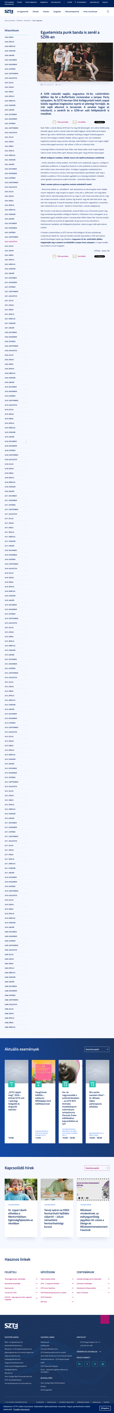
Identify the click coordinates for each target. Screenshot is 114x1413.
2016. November (11, 555)
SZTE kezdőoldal (9, 2)
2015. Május (9, 637)
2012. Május (9, 800)
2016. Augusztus (11, 568)
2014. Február (10, 705)
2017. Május (9, 528)
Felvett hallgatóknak (31, 2)
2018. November (11, 446)
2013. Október (10, 723)
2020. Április (9, 369)
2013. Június (9, 741)
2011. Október (10, 832)
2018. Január (9, 491)
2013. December (11, 714)
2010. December (11, 877)
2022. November (11, 228)
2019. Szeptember (11, 400)
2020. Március (10, 373)
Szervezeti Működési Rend (49, 1349)
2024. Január (9, 164)
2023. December (11, 169)
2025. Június (9, 87)
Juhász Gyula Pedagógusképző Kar (16, 1366)
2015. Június (9, 632)
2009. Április (9, 968)
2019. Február (10, 432)
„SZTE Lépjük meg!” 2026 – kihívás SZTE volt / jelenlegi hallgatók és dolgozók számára (16, 1101)
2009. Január (9, 982)
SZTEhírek (19, 20)
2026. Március (10, 46)
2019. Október (10, 396)
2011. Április (9, 859)
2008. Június (9, 1013)
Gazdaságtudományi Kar (13, 1359)
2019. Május (9, 419)
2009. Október (10, 941)
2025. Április (9, 96)
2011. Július (9, 845)
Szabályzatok (45, 1345)
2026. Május (9, 37)
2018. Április (9, 478)
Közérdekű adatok (83, 1402)
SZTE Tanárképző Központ (13, 1380)
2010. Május (9, 909)
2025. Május (9, 92)
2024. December (11, 114)
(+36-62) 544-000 (86, 1345)
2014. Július (9, 682)
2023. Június (9, 196)
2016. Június (9, 577)
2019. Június (9, 414)
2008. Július (9, 1009)
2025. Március (10, 101)
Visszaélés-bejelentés (66, 1402)
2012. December (11, 768)
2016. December (11, 550)
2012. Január (9, 818)
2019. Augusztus (11, 405)
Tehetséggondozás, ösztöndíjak (15, 1279)
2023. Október (10, 178)
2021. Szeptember (11, 291)
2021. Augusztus (11, 296)
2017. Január (9, 546)
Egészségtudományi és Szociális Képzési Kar (19, 1352)
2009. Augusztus (11, 950)
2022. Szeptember (11, 237)
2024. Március (10, 155)
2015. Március (10, 646)
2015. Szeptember (11, 618)
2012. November (11, 773)
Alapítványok (45, 1342)
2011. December (11, 823)
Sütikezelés (40, 1402)
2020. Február (10, 378)
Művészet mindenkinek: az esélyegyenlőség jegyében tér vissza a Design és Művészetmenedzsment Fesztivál (94, 1220)
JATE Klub (44, 1302)
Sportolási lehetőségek (84, 1283)
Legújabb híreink (13, 1205)
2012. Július (9, 791)
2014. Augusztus (11, 677)
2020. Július (9, 355)
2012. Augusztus (11, 786)
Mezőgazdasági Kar (11, 1369)
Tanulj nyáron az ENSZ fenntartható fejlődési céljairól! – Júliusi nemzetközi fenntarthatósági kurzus (56, 1218)
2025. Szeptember (11, 73)
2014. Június (9, 686)
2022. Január (9, 273)
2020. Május (9, 364)
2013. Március (10, 755)
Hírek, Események (90, 11)
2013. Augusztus (11, 732)
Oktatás (36, 11)
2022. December (11, 223)
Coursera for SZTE (11, 1293)
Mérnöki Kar (9, 1373)
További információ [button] (21, 1409)
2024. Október (10, 123)
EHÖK (42, 1363)
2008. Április (9, 1018)
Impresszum (97, 1402)
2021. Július (9, 300)
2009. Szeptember (11, 945)
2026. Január (9, 55)
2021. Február (10, 323)
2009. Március (10, 973)
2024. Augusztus (11, 132)
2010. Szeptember (11, 891)
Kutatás (46, 11)
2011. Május (9, 854)
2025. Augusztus (11, 78)
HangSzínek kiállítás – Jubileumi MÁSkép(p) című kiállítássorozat (43, 1098)
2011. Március (10, 864)
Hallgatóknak (44, 2)
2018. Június (9, 468)
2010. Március (10, 918)
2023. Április (9, 205)
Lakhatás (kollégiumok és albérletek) (89, 1279)
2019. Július (9, 409)
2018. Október (10, 450)
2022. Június (9, 251)
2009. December (11, 932)
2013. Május (9, 745)
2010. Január (9, 927)
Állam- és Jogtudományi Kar (14, 1342)
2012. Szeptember (11, 782)
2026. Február (10, 51)
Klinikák (43, 1386)
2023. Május (9, 201)
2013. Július (9, 736)
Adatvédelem (94, 2)
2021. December (11, 278)
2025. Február (10, 105)
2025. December (11, 60)
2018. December (11, 441)
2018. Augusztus (11, 459)
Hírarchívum (27, 20)
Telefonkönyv (81, 2)
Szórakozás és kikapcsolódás (86, 1288)
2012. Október (10, 777)
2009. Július (9, 954)
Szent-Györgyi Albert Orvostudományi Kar (18, 1376)
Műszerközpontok (72, 11)
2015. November (11, 609)
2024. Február (10, 160)
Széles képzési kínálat (48, 1279)
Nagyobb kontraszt (108, 4)
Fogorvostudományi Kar (12, 1356)
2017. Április (9, 532)
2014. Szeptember (11, 673)
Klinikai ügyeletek (46, 1390)
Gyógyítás (57, 11)
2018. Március (10, 482)
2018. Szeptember (11, 455)
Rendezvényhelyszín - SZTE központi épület (55, 1359)
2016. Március (10, 591)
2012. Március (10, 809)
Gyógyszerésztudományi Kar (14, 1363)
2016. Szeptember (11, 564)
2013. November (11, 718)
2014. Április (9, 696)
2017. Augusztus (11, 514)
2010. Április (9, 914)
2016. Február (10, 596)
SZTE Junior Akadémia (48, 1288)
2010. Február (10, 923)
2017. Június (9, 523)
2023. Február (10, 214)
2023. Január (9, 219)
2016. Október (10, 559)
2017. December (11, 496)
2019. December (11, 387)
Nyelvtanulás (9, 1288)
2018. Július (9, 464)
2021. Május (9, 310)
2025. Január (9, 110)
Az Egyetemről (22, 11)
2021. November (11, 282)
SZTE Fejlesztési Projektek (49, 1366)
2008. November (11, 991)
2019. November (11, 391)
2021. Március (10, 319)
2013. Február (10, 759)
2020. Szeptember (11, 346)
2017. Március (10, 537)
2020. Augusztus (11, 350)
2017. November (11, 500)
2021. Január (9, 328)
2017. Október (10, 505)
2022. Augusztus (37, 20)
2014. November (11, 664)
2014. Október (10, 668)
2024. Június (9, 142)
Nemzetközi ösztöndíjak (12, 1283)
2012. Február (10, 814)
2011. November (11, 827)
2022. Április (9, 260)
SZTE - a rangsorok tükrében (50, 1283)
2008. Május (9, 1022)
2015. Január (9, 655)
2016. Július (9, 573)
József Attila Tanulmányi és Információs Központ (56, 1356)
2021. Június (9, 305)
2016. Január (9, 600)
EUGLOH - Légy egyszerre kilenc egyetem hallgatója (18, 1298)
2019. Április (9, 423)
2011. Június (9, 850)
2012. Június (9, 795)
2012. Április (9, 805)
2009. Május (9, 963)
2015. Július (9, 627)
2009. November (11, 936)
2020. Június (9, 360)
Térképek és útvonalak (87, 1352)
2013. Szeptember (11, 727)
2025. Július (9, 83)
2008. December (11, 986)
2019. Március (10, 428)
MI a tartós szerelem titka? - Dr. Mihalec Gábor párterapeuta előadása (97, 1099)
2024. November (11, 119)
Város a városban (82, 1293)
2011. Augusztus (11, 841)
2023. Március (10, 210)
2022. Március (10, 264)
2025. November (11, 64)
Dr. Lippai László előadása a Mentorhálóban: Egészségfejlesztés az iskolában (20, 1216)
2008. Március (10, 1027)
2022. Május (9, 255)
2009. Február (10, 977)
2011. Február (10, 868)
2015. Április (9, 641)
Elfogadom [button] (105, 1408)
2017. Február (10, 541)
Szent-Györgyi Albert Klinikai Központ (53, 1383)
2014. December (11, 659)
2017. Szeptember (11, 509)
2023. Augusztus (11, 187)
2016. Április (9, 587)
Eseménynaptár (92, 1049)
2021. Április (9, 314)
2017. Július (9, 518)
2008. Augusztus (11, 1004)
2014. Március (10, 700)
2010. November (11, 882)
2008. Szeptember (11, 1000)
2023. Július (9, 191)
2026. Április (9, 42)
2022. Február (10, 269)
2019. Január (9, 437)
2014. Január (9, 709)
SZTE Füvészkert (46, 1297)
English (105, 2)
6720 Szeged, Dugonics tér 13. (90, 1342)
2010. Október (10, 886)
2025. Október (10, 69)
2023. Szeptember (11, 182)
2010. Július (9, 900)
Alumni (69, 2)
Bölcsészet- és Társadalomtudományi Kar (18, 1349)
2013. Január (9, 764)
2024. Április (9, 151)
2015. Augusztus (11, 623)
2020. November (11, 337)
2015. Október (10, 614)
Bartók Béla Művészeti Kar (13, 1345)
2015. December (11, 605)
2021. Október (10, 287)
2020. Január (9, 382)
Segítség (106, 1402)
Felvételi (19, 2)
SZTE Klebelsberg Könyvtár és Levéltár (53, 1293)
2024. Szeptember (11, 128)
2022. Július (9, 246)
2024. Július (9, 137)
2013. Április (9, 750)
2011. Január (9, 873)
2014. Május (9, 691)
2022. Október (10, 232)
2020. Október (10, 341)
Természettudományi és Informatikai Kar (18, 1383)
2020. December (11, 332)
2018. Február (10, 487)
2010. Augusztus (11, 895)
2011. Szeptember (11, 836)
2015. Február (10, 650)
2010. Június (9, 904)
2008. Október (10, 995)
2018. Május (9, 473)
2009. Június (9, 959)
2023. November (11, 173)
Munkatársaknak (56, 2)
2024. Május (9, 146)
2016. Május (9, 582)
